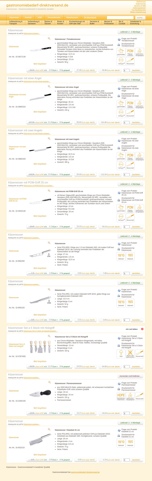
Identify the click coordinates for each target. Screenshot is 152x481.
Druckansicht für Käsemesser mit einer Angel (130, 96)
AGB (40, 17)
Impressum (14, 17)
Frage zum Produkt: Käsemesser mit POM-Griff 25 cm (132, 193)
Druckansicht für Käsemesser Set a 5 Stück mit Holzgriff (132, 345)
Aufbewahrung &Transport (15, 22)
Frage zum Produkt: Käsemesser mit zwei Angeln (130, 141)
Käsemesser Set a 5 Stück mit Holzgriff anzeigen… (40, 331)
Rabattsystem (72, 17)
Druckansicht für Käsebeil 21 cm (128, 436)
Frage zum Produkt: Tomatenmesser (129, 40)
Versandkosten (54, 17)
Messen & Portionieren (109, 22)
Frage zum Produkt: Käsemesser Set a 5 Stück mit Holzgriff (132, 338)
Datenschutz (141, 4)
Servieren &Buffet (94, 22)
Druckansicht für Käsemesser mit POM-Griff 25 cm (132, 200)
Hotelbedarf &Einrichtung (135, 22)
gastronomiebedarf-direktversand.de (85, 472)
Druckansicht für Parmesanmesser (129, 389)
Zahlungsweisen (139, 8)
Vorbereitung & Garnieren (33, 22)
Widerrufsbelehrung (138, 12)
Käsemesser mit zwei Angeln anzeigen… (37, 133)
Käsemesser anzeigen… (32, 33)
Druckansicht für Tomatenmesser (128, 45)
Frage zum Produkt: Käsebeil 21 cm (129, 430)
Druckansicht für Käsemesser (128, 249)
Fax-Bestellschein (139, 10)
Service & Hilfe (140, 6)
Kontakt (28, 17)
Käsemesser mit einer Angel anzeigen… (37, 81)
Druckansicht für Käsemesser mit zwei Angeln (130, 148)
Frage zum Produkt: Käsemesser (129, 244)
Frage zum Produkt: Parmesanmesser (129, 384)
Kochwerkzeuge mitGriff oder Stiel (77, 22)
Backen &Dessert (48, 22)
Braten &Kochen (60, 22)
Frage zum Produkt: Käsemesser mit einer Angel (130, 89)
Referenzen (141, 2)
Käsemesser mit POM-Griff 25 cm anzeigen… (39, 186)
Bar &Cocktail (122, 22)
